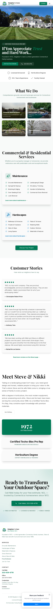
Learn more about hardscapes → (16, 236)
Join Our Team (6, 561)
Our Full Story (8, 412)
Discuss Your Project (26, 248)
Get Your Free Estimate (10, 63)
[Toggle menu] (49, 3)
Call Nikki (43, 3)
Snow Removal (6, 553)
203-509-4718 (26, 64)
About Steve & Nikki (8, 556)
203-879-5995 (7, 577)
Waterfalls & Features (8, 551)
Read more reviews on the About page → (26, 357)
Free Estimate (6, 559)
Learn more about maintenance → (16, 200)
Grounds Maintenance (9, 546)
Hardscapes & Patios (8, 548)
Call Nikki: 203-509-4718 (26, 503)
